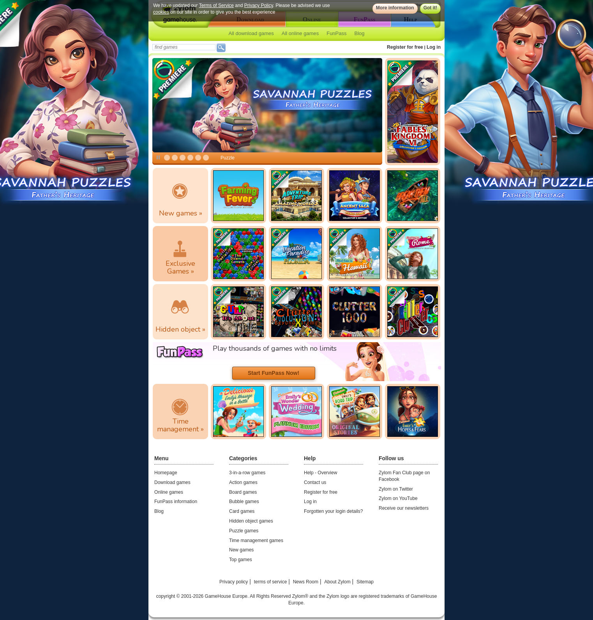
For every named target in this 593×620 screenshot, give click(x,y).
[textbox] (183, 47)
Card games (241, 511)
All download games (251, 33)
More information (395, 8)
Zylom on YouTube (398, 498)
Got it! (430, 8)
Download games (172, 482)
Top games (240, 559)
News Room (305, 582)
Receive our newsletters (404, 508)
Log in (434, 47)
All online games (300, 33)
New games (241, 550)
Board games (243, 492)
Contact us (315, 482)
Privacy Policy (258, 5)
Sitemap (365, 582)
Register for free (405, 47)
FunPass (336, 33)
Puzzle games (243, 530)
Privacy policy (233, 582)
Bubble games (244, 501)
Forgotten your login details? (333, 511)
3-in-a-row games (247, 472)
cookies (161, 12)
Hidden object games (251, 521)
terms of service (270, 582)
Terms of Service (216, 5)
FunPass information (175, 501)
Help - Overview (320, 472)
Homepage (165, 472)
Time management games (256, 540)
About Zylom (337, 582)
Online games (168, 492)
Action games (243, 482)
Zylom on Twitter (396, 489)
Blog (360, 33)
